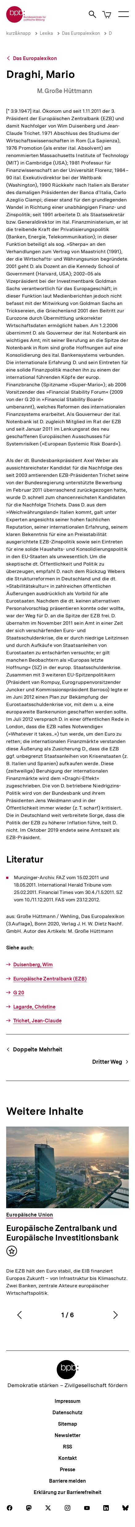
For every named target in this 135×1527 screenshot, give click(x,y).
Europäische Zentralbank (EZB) (50, 979)
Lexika (46, 33)
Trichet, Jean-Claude (37, 1021)
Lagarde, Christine (34, 1007)
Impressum (67, 1401)
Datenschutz (67, 1412)
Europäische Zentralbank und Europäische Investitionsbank (62, 1232)
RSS (67, 1447)
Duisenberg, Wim (33, 965)
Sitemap (67, 1424)
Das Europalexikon (81, 33)
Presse (67, 1469)
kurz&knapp (18, 33)
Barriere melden (67, 1481)
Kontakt (67, 1458)
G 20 (18, 993)
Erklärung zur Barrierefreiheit (67, 1492)
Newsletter (67, 1435)
